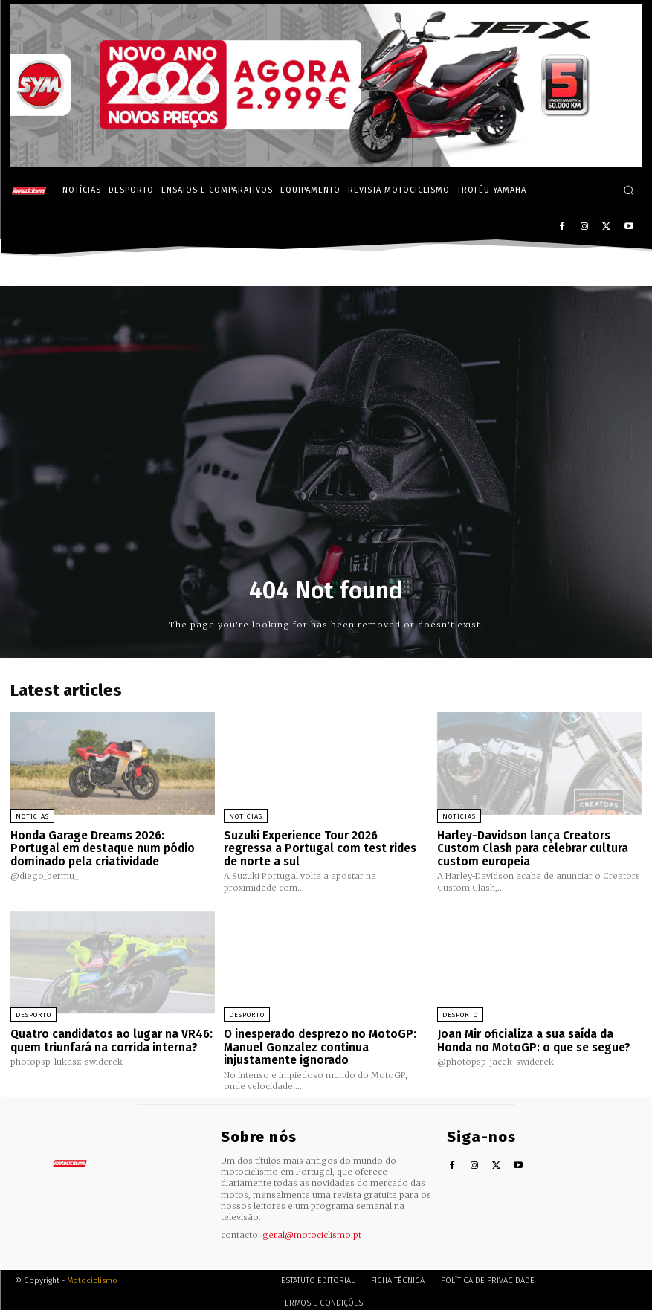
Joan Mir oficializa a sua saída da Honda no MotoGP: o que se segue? (532, 1038)
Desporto (33, 1012)
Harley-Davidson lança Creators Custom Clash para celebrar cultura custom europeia (532, 847)
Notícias (32, 816)
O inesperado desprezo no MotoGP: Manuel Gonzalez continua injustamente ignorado (319, 1043)
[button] (628, 189)
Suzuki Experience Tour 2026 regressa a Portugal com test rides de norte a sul (325, 847)
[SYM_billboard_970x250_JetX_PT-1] (326, 164)
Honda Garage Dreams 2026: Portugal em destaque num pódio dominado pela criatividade (110, 847)
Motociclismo (92, 1276)
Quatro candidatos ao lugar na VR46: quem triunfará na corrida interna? (110, 1038)
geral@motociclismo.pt (311, 1230)
